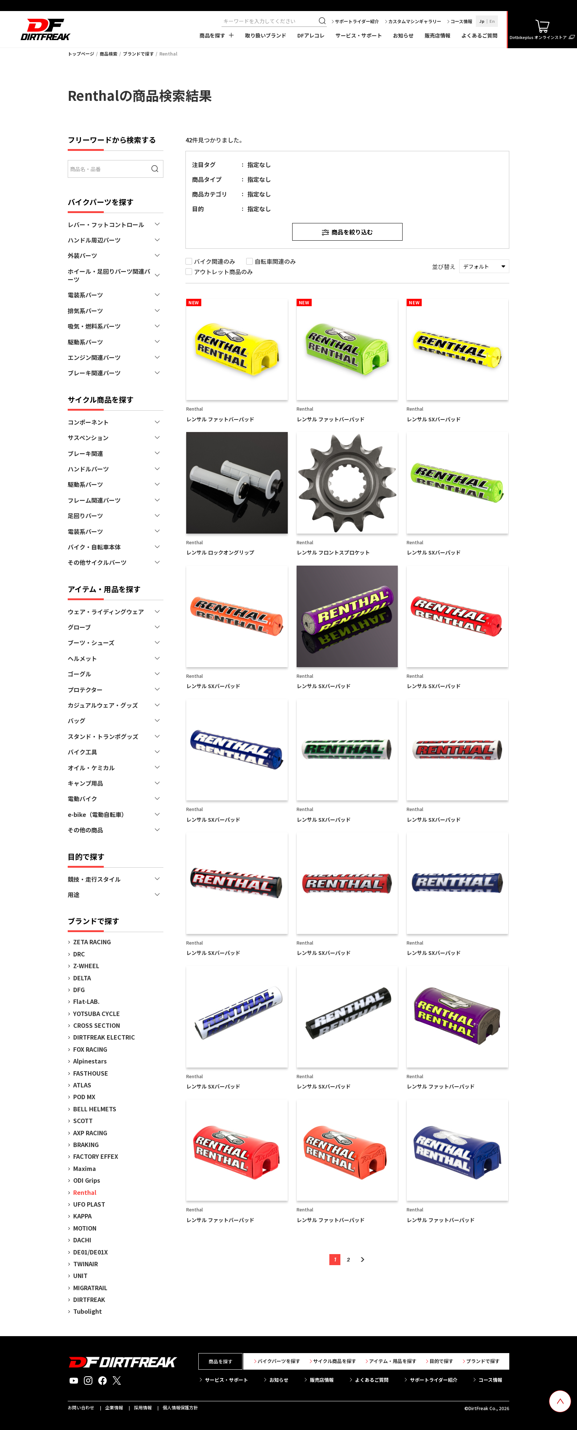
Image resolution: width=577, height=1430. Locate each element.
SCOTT (83, 1120)
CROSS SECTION (96, 1025)
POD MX (84, 1096)
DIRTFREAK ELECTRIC (104, 1037)
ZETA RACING (92, 941)
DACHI (82, 1239)
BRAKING (86, 1144)
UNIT (80, 1275)
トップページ (81, 53)
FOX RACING (90, 1049)
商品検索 (108, 53)
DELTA (82, 977)
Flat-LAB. (86, 1001)
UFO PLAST (89, 1204)
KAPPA (82, 1215)
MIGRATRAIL (90, 1287)
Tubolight (87, 1311)
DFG (79, 989)
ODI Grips (86, 1180)
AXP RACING (90, 1132)
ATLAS (82, 1084)
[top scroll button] (560, 1401)
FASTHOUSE (90, 1073)
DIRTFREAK (89, 1299)
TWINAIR (85, 1263)
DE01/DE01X (90, 1251)
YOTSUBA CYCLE (96, 1013)
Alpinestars (90, 1060)
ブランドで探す (138, 53)
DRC (79, 953)
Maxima (84, 1168)
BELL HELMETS (94, 1108)
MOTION (84, 1228)
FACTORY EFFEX (95, 1156)
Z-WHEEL (86, 965)
